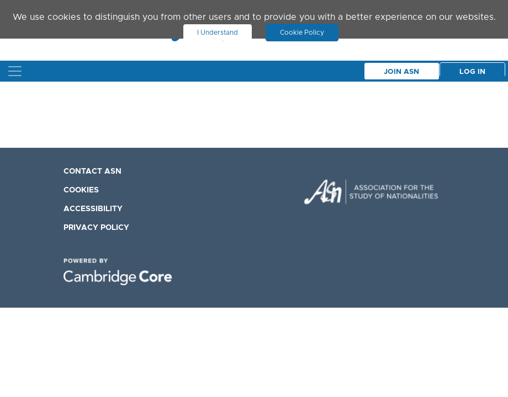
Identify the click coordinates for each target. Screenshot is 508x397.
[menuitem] (121, 171)
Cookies (81, 190)
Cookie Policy (302, 32)
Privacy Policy (96, 228)
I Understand (217, 32)
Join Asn (401, 72)
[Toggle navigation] (15, 71)
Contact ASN (92, 171)
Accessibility (93, 209)
